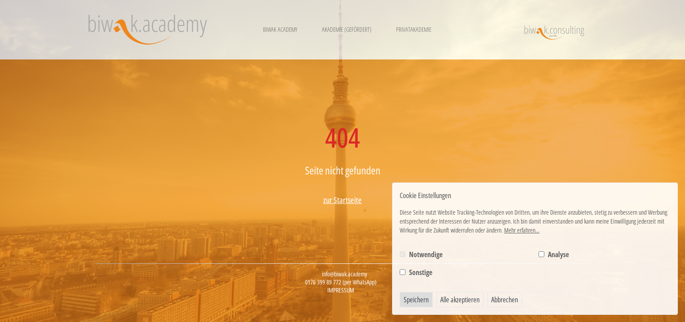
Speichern (416, 300)
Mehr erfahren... (521, 230)
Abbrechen (504, 300)
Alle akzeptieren (460, 300)
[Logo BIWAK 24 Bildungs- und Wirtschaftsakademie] (147, 29)
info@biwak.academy (344, 274)
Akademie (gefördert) (347, 29)
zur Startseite (342, 200)
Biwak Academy (280, 29)
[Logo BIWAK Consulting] (554, 29)
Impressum (340, 290)
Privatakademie (413, 29)
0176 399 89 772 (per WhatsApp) (340, 282)
